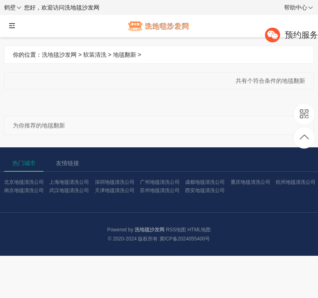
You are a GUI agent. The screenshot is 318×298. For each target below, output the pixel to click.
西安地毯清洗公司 (205, 190)
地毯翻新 (124, 54)
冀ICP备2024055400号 (184, 239)
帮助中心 (298, 7)
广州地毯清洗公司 (160, 182)
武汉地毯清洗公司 (69, 190)
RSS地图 (176, 230)
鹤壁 (13, 7)
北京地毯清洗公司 (24, 182)
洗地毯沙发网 (59, 54)
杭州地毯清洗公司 (296, 182)
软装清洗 (94, 54)
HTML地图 (199, 230)
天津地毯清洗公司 (115, 190)
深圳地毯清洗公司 (115, 182)
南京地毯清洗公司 (24, 190)
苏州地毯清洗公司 (160, 190)
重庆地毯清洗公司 (250, 182)
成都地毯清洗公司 (205, 182)
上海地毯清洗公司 (69, 182)
